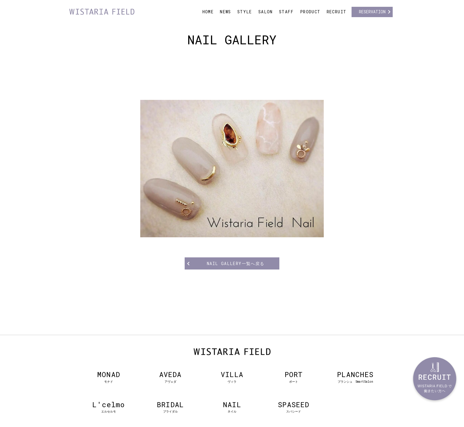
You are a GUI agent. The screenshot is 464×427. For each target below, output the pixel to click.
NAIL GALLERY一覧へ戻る (236, 263)
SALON (265, 11)
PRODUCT (310, 11)
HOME (208, 11)
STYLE (244, 11)
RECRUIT (337, 11)
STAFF (286, 11)
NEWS (225, 11)
